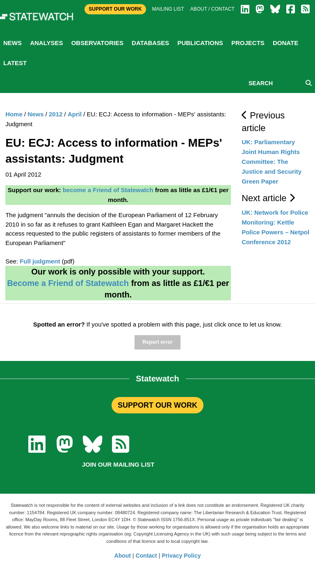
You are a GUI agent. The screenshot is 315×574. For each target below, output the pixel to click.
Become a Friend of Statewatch (68, 283)
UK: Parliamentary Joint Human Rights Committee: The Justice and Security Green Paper (271, 161)
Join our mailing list (118, 464)
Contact (146, 555)
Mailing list (168, 9)
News (12, 42)
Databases (150, 42)
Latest (15, 62)
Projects (248, 42)
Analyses (46, 42)
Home (14, 114)
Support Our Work (115, 9)
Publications (200, 42)
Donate (285, 42)
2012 (55, 114)
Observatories (97, 42)
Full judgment (40, 261)
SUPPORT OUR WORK (157, 405)
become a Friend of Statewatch (108, 189)
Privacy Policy (181, 555)
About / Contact (212, 9)
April (75, 114)
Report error (157, 342)
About (122, 555)
